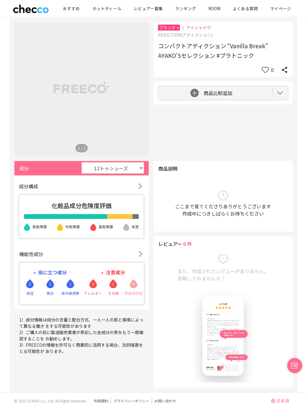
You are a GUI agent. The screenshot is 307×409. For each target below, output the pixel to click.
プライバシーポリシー (131, 400)
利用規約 (101, 400)
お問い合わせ (165, 400)
